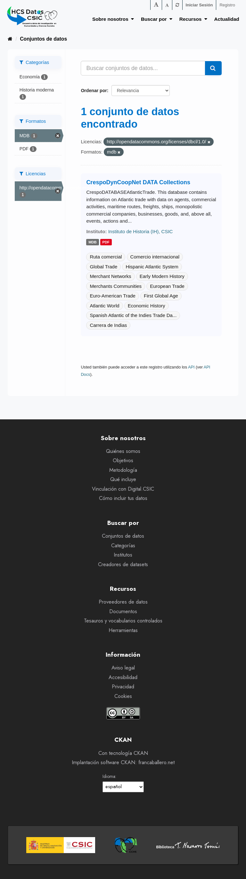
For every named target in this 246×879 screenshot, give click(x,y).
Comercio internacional (154, 256)
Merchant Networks (110, 276)
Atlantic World (104, 305)
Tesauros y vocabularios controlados (123, 620)
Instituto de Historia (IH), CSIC (140, 231)
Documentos (123, 611)
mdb (92, 242)
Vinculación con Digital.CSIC (123, 489)
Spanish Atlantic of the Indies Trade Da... (133, 315)
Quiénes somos (123, 451)
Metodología (123, 470)
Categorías (123, 545)
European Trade (167, 286)
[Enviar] (213, 68)
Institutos (123, 554)
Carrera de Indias (108, 325)
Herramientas (123, 630)
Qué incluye (123, 479)
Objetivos (123, 460)
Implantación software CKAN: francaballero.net (123, 762)
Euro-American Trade (112, 295)
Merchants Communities (116, 286)
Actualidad (226, 19)
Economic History (146, 305)
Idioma (108, 776)
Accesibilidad (123, 677)
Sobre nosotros (113, 19)
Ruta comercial (106, 256)
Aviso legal (123, 667)
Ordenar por (94, 90)
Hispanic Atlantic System (152, 266)
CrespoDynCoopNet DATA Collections (138, 182)
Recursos (193, 19)
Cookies (123, 696)
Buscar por (156, 19)
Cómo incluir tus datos (123, 498)
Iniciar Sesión (199, 5)
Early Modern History (162, 276)
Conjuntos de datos (43, 39)
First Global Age (161, 295)
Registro (227, 5)
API (191, 367)
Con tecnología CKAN (123, 753)
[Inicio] (10, 39)
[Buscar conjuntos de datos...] (143, 68)
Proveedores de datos (123, 602)
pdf (106, 242)
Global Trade (103, 266)
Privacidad (123, 686)
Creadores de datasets (123, 564)
